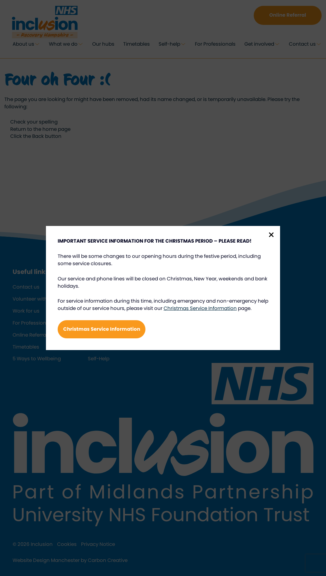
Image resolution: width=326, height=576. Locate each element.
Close (271, 234)
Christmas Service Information (200, 308)
